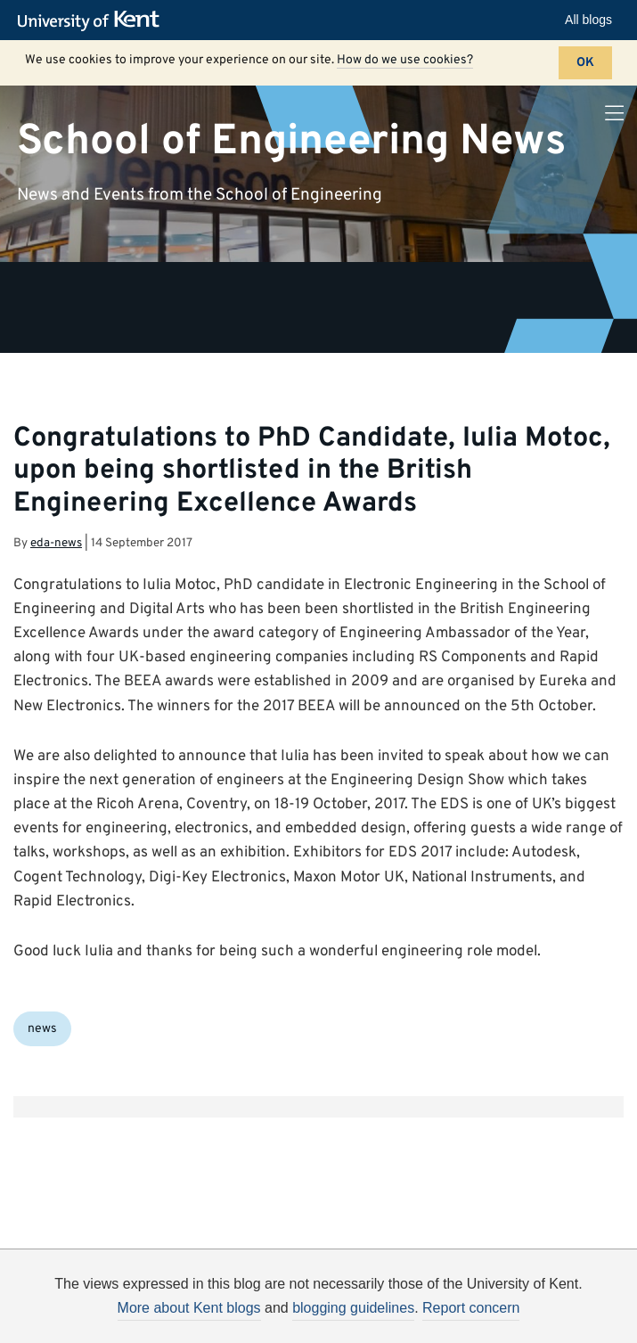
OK (585, 62)
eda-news (56, 543)
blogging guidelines (353, 1307)
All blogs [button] (588, 19)
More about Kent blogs (189, 1307)
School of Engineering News (291, 141)
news (42, 1028)
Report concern (470, 1307)
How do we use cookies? (405, 60)
